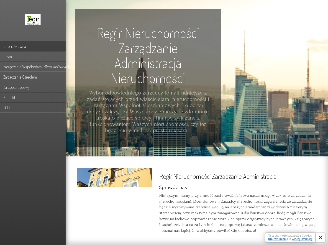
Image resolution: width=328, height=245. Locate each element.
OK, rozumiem (277, 239)
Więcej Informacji (302, 239)
